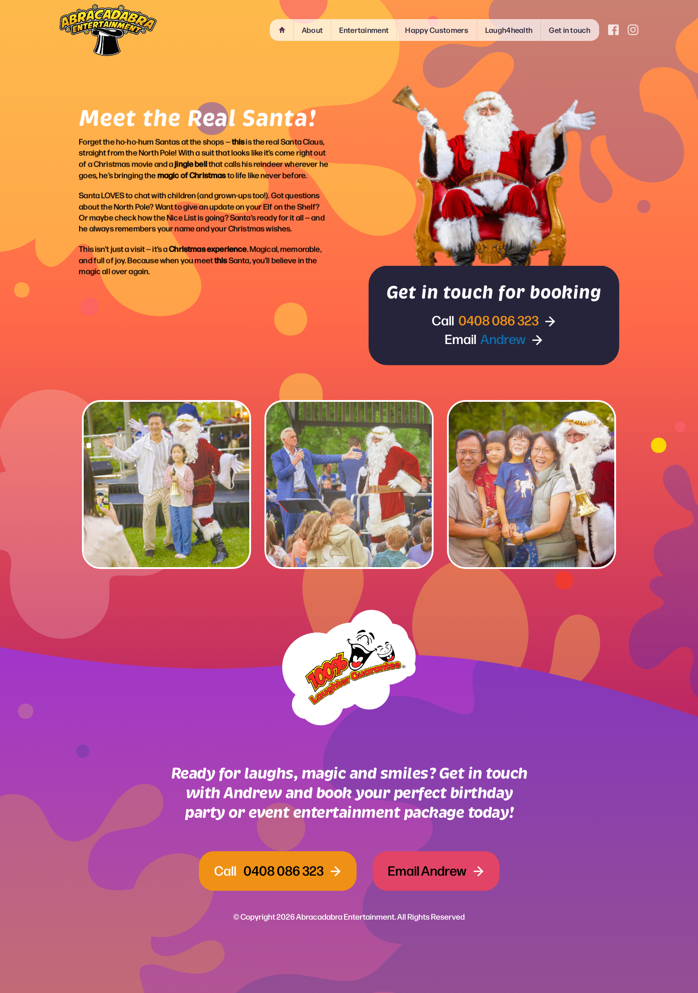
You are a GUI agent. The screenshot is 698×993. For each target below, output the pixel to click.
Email (486, 338)
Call (486, 319)
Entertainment (364, 30)
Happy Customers (437, 30)
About (312, 30)
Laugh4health (509, 30)
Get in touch (569, 30)
